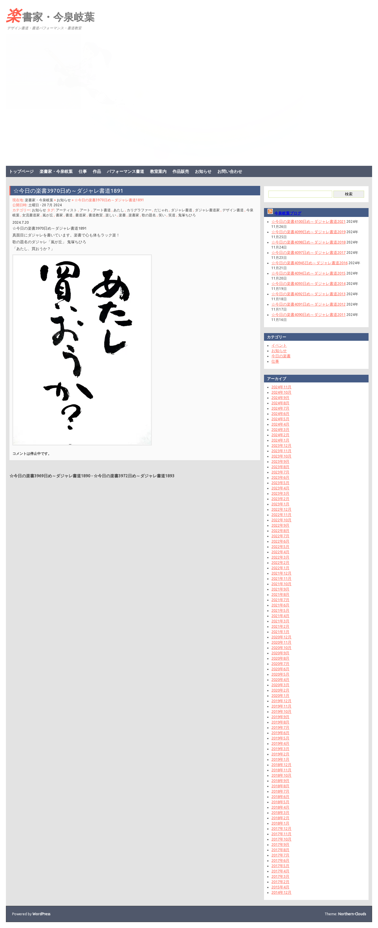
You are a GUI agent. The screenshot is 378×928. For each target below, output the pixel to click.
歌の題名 (149, 215)
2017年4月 (280, 871)
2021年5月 (280, 610)
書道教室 (96, 215)
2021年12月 (281, 573)
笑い (162, 215)
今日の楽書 (281, 356)
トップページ (21, 171)
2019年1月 (280, 759)
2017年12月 (281, 828)
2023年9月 (280, 461)
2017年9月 (280, 844)
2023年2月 (280, 499)
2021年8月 (280, 594)
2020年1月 (280, 695)
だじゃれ (161, 210)
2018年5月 (280, 802)
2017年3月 (280, 876)
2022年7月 (280, 536)
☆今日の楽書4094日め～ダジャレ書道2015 (308, 273)
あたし (118, 210)
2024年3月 (280, 429)
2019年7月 (280, 727)
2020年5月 (280, 674)
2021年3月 (280, 621)
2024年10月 (281, 392)
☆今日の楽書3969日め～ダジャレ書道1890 (49, 475)
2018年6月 (280, 796)
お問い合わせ (229, 171)
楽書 (122, 215)
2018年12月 (281, 764)
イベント (279, 345)
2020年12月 (281, 637)
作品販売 (180, 171)
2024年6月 (280, 413)
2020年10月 (281, 647)
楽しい (110, 215)
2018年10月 (281, 775)
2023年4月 (280, 488)
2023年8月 (280, 467)
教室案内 (158, 171)
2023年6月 (280, 477)
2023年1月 (280, 504)
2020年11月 (281, 642)
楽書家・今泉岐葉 (50, 15)
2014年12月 (281, 892)
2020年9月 (280, 653)
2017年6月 (280, 860)
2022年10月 (281, 520)
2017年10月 (281, 839)
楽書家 (133, 215)
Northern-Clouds (352, 914)
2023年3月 (280, 493)
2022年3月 (280, 557)
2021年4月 (280, 616)
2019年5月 (280, 738)
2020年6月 (280, 669)
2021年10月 (281, 584)
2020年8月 (280, 658)
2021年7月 (280, 600)
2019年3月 (280, 749)
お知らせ (203, 171)
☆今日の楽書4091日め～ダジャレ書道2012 (308, 304)
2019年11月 (281, 706)
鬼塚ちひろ (187, 215)
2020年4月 (280, 679)
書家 (59, 215)
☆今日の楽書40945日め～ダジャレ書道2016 (309, 263)
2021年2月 (280, 626)
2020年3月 (280, 685)
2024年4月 (280, 424)
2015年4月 (280, 887)
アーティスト (66, 210)
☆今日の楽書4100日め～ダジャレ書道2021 (308, 221)
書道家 (80, 215)
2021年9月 (280, 589)
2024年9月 (280, 397)
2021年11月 (281, 578)
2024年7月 (280, 408)
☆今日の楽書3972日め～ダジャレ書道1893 (134, 475)
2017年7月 (280, 855)
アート (85, 210)
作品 (97, 171)
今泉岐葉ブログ (287, 213)
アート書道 (102, 210)
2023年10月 (281, 456)
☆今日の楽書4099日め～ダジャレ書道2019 (308, 232)
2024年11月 (281, 387)
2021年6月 (280, 605)
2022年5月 (280, 546)
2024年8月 (280, 403)
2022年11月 (281, 514)
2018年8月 (280, 786)
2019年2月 (280, 754)
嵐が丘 (48, 215)
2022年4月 (280, 552)
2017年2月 (280, 882)
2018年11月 (281, 770)
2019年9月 (280, 717)
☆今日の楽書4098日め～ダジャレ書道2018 (308, 242)
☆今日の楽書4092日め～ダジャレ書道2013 (308, 294)
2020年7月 (280, 663)
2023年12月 (281, 445)
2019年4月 (280, 743)
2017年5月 (280, 866)
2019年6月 (280, 733)
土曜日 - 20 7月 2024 (45, 205)
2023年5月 (280, 483)
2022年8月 (280, 530)
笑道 (171, 215)
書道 (69, 215)
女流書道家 (31, 215)
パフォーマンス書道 (125, 171)
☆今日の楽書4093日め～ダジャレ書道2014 (308, 283)
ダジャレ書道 (181, 210)
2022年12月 (281, 509)
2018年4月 (280, 807)
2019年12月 (281, 701)
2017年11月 (281, 834)
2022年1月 (280, 568)
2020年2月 (280, 690)
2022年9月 (280, 525)
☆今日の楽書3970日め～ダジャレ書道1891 (68, 190)
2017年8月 (280, 850)
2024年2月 (280, 435)
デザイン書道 (233, 210)
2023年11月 (281, 451)
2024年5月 (280, 419)
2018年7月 (280, 791)
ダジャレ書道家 (207, 210)
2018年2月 (280, 818)
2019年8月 (280, 722)
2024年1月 (280, 440)
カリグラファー (139, 210)
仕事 (83, 171)
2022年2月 (280, 562)
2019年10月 (281, 711)
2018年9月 (280, 780)
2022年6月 (280, 541)
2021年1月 (280, 632)
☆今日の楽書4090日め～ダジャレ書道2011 (308, 314)
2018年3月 (280, 812)
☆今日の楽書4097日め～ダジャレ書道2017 (308, 252)
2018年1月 (280, 823)
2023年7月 (280, 472)
